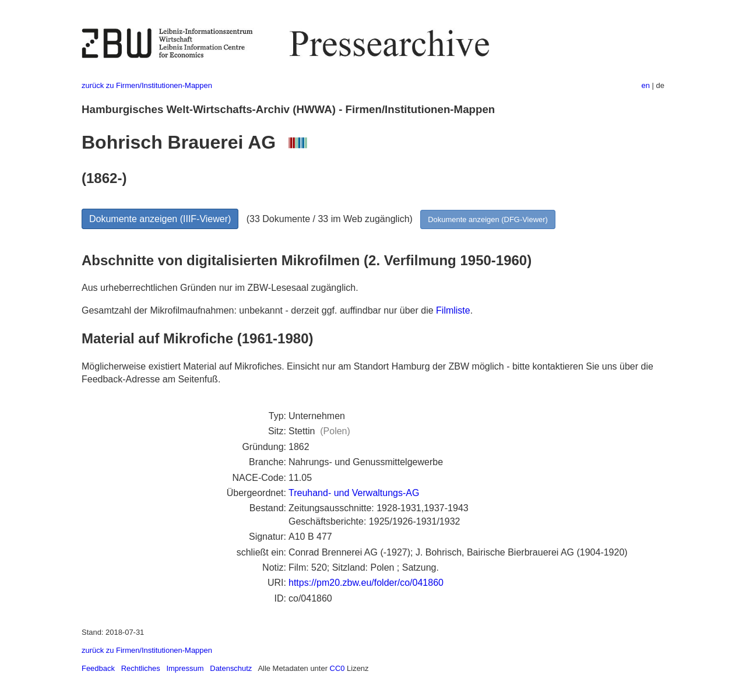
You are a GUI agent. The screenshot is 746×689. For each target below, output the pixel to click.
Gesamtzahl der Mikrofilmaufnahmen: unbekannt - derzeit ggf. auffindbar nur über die (259, 310)
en (646, 85)
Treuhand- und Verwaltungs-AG (353, 493)
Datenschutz (231, 668)
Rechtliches (140, 668)
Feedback (98, 668)
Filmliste (453, 310)
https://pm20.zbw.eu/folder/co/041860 (366, 583)
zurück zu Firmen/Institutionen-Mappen (147, 85)
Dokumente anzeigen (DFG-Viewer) (488, 219)
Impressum (184, 668)
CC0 (337, 668)
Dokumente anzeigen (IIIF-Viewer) (160, 219)
